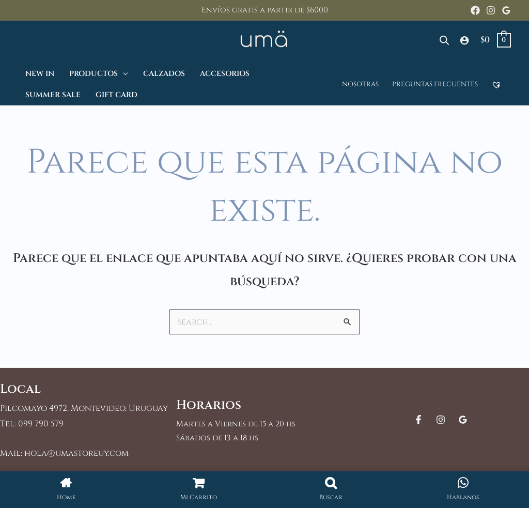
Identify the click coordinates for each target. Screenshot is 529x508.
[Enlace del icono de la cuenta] (464, 40)
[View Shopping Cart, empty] (495, 40)
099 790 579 (41, 423)
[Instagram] (490, 10)
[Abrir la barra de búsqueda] (444, 40)
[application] (123, 74)
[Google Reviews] (506, 10)
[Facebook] (475, 10)
